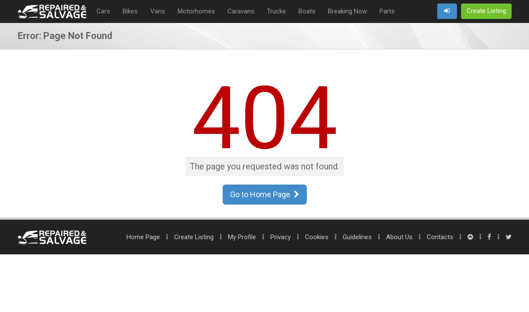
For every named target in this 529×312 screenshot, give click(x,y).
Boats (307, 11)
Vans (157, 11)
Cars (103, 11)
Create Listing (194, 237)
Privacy (280, 237)
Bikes (130, 11)
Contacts (440, 237)
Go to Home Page (264, 194)
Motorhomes (196, 11)
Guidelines (357, 237)
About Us (399, 237)
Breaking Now (347, 11)
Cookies (316, 237)
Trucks (276, 11)
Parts (387, 11)
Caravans (240, 11)
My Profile (242, 237)
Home (143, 237)
